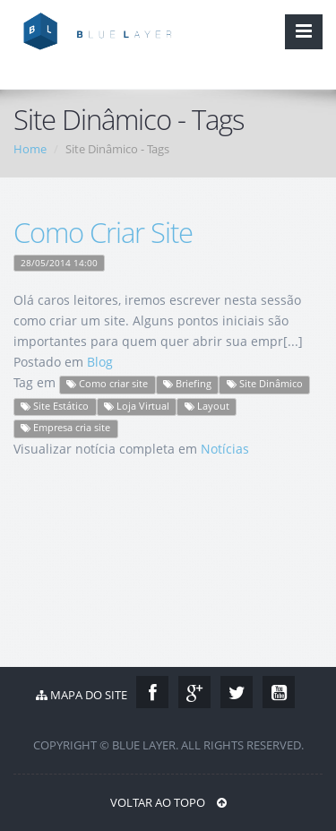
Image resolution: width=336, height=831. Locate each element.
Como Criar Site (103, 232)
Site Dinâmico (265, 383)
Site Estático (55, 406)
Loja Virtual (136, 406)
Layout (207, 406)
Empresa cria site (65, 427)
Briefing (187, 383)
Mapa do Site (81, 695)
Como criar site (107, 383)
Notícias (225, 448)
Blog (100, 361)
